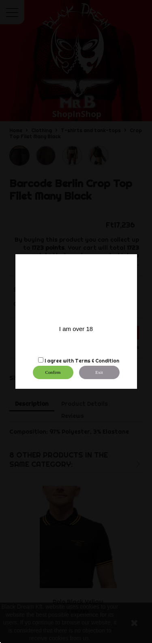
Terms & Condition (97, 361)
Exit (99, 372)
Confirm (53, 372)
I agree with (59, 361)
